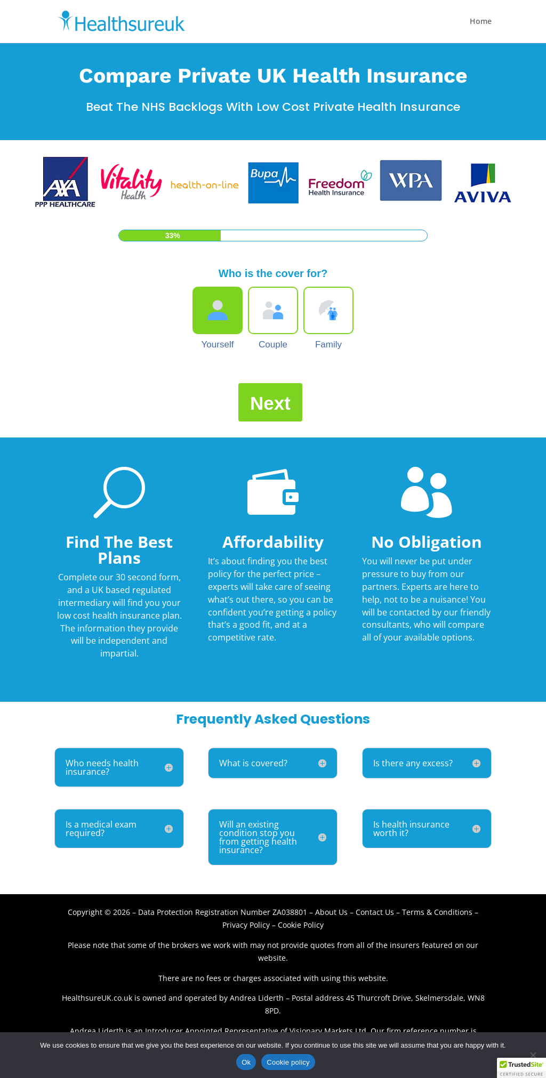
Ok (246, 1062)
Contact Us (376, 912)
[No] (532, 1055)
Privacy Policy (246, 925)
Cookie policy (288, 1062)
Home (481, 22)
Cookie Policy (301, 925)
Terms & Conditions (437, 912)
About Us (331, 912)
